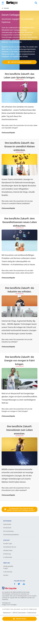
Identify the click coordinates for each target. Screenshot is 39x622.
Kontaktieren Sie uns (9, 547)
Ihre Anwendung (8, 531)
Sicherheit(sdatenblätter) (10, 534)
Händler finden (7, 550)
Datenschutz (31, 612)
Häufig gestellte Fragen (8, 567)
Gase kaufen (7, 524)
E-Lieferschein (7, 557)
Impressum (7, 612)
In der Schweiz (7, 572)
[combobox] (36, 3)
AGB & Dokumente (19, 612)
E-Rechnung (7, 554)
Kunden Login (7, 543)
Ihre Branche (7, 528)
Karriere (5, 575)
